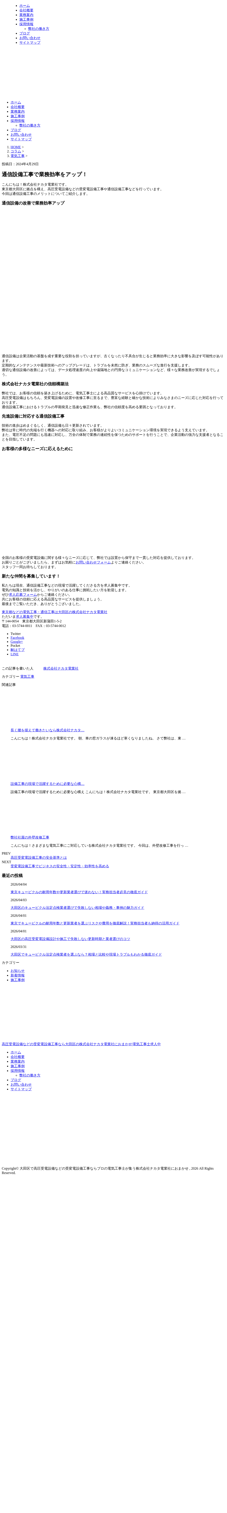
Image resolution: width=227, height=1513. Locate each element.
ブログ (24, 33)
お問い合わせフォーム (93, 562)
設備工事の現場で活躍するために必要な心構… (47, 784)
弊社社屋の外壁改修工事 (30, 837)
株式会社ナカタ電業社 (61, 668)
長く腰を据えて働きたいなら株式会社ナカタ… (47, 730)
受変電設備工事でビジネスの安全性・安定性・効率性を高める (60, 866)
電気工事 (18, 156)
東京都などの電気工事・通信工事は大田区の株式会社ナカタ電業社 (54, 612)
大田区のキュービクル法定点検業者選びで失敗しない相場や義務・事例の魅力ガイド (77, 908)
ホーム (24, 5)
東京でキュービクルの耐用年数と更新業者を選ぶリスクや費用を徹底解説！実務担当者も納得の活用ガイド (95, 923)
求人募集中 (24, 616)
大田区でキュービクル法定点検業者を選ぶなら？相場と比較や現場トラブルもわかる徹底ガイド (86, 954)
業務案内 (26, 15)
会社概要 (26, 10)
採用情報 (26, 24)
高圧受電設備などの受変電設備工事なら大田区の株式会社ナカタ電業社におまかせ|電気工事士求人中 (113, 1025)
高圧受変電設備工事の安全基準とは (39, 857)
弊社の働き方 (38, 29)
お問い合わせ (29, 38)
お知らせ (18, 971)
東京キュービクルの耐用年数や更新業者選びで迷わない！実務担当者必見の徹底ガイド (79, 892)
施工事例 (26, 19)
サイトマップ (29, 42)
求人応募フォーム (23, 594)
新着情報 (18, 975)
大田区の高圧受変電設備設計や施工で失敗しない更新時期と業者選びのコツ (70, 939)
